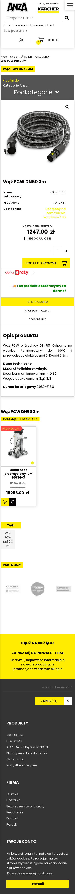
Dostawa (13, 800)
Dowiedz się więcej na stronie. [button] (30, 873)
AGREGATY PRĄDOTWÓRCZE (27, 747)
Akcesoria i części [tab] (37, 310)
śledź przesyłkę (15, 31)
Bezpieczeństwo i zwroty (25, 806)
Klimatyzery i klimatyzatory (26, 753)
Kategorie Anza (36, 83)
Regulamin (14, 812)
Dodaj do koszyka (46, 263)
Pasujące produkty (20, 419)
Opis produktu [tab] (37, 302)
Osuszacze (15, 759)
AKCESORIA (14, 735)
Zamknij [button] (37, 884)
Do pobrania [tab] (37, 319)
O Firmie (12, 794)
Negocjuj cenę (37, 239)
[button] (67, 106)
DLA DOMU (14, 741)
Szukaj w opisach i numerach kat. (32, 25)
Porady (12, 824)
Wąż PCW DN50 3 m (8, 539)
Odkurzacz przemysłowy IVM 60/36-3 (18, 473)
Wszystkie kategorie (21, 765)
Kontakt (12, 818)
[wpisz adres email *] (37, 687)
